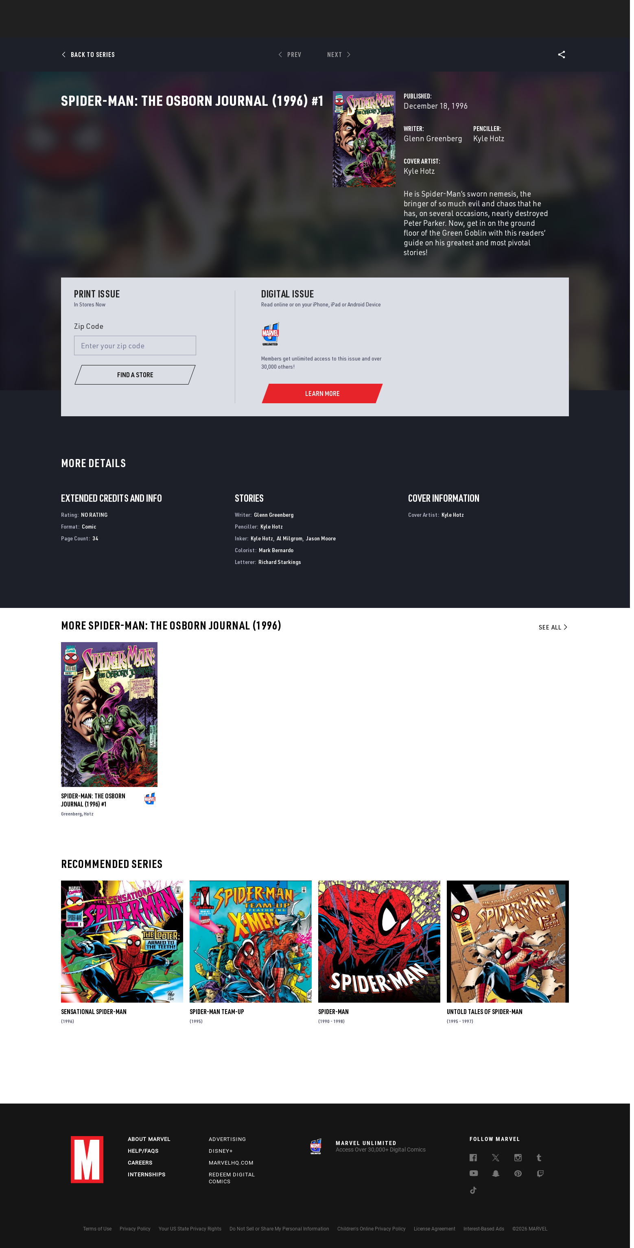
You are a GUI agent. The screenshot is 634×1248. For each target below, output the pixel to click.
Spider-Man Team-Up (217, 1065)
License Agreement (434, 1229)
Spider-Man (333, 1065)
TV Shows (339, 29)
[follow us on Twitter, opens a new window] (495, 1159)
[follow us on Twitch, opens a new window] (540, 1175)
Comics (224, 29)
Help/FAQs (143, 1151)
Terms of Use (97, 1229)
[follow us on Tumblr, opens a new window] (539, 1159)
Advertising (227, 1139)
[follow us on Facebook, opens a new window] (473, 1159)
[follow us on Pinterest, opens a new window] (518, 1174)
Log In (101, 10)
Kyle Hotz (393, 174)
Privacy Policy (135, 1229)
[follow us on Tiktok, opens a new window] (473, 1191)
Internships (147, 1175)
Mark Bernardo (276, 602)
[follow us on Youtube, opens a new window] (474, 1174)
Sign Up (127, 10)
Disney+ (221, 1151)
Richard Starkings (279, 614)
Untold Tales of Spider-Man (485, 1065)
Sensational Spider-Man (94, 1065)
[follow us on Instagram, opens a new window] (518, 1159)
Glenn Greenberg (242, 174)
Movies (304, 29)
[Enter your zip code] (135, 398)
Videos (405, 29)
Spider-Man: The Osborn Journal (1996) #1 (93, 853)
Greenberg (71, 866)
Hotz (89, 866)
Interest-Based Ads (483, 1229)
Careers (140, 1163)
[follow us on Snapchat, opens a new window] (496, 1175)
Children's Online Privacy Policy (371, 1229)
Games (374, 29)
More (435, 29)
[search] (548, 10)
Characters (264, 29)
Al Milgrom (289, 591)
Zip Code (88, 378)
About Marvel (149, 1139)
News (194, 29)
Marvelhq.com (231, 1163)
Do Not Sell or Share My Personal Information (279, 1229)
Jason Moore (321, 591)
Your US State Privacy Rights (190, 1229)
